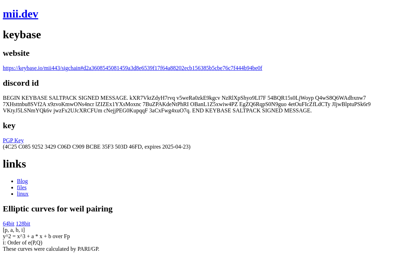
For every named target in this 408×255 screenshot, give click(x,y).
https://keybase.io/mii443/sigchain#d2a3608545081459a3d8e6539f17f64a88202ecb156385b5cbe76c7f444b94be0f (132, 68)
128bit (23, 224)
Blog (22, 181)
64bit (8, 224)
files (22, 187)
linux (23, 194)
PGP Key (13, 140)
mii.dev (20, 13)
